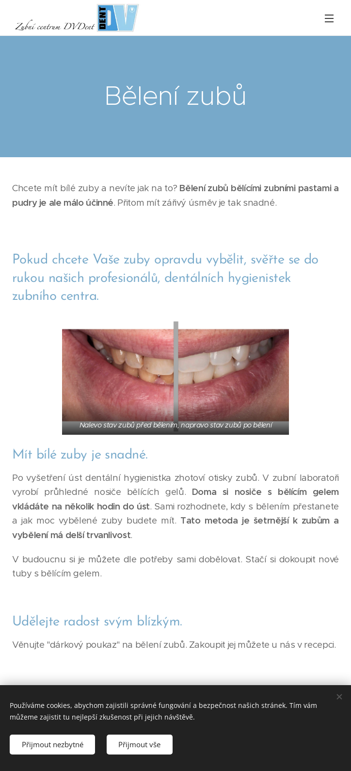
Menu (329, 18)
